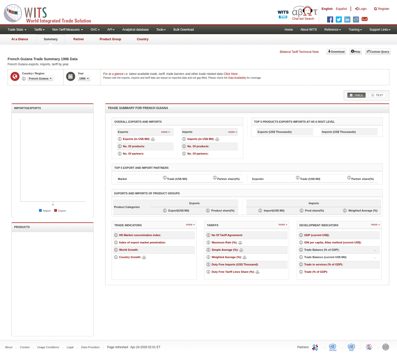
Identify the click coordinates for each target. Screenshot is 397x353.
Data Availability (237, 77)
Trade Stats (17, 29)
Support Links (380, 29)
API (111, 29)
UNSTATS (351, 347)
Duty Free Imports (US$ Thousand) (235, 264)
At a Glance (19, 39)
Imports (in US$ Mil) (200, 138)
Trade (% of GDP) (315, 271)
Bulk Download (183, 29)
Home (289, 29)
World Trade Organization (369, 347)
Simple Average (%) (224, 249)
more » (165, 131)
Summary (51, 39)
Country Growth (130, 257)
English (327, 9)
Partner (78, 39)
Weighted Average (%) (226, 257)
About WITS (309, 29)
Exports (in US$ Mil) (136, 138)
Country (142, 39)
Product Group (110, 39)
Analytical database (135, 29)
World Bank (387, 347)
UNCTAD (334, 347)
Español (341, 9)
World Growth (128, 249)
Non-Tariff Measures (67, 29)
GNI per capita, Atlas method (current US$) (332, 242)
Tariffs (39, 29)
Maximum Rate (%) (224, 242)
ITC (316, 347)
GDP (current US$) (316, 235)
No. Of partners (133, 153)
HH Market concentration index (139, 235)
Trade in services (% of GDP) (323, 264)
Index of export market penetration (142, 242)
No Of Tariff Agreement (227, 235)
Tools (161, 29)
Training (355, 29)
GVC (95, 29)
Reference (332, 29)
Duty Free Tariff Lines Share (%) (233, 271)
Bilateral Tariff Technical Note (299, 52)
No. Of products (133, 146)
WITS (50, 12)
